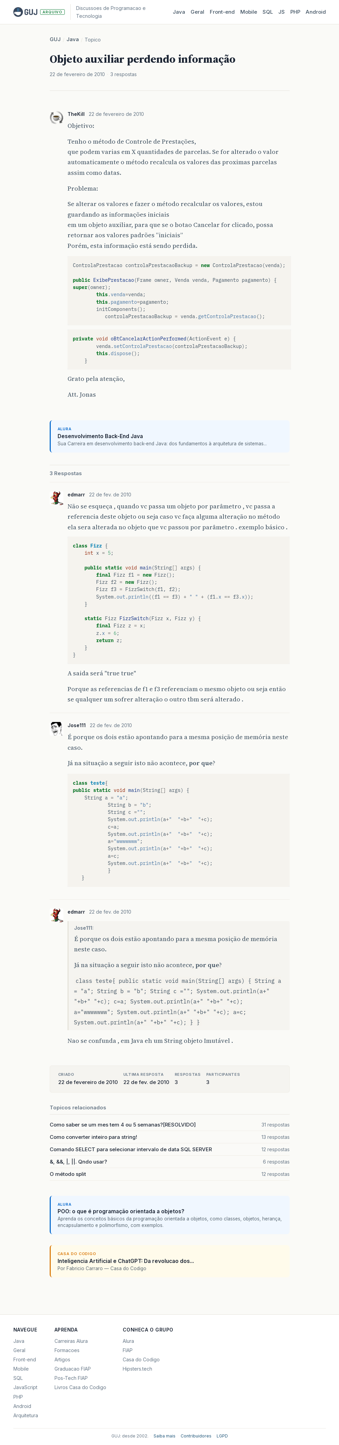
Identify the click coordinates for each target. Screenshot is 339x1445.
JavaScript (25, 1387)
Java (179, 12)
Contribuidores (196, 1435)
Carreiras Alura (71, 1341)
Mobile (248, 12)
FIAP (128, 1350)
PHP (295, 12)
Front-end (24, 1359)
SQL (268, 12)
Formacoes (67, 1350)
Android (316, 12)
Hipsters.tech (137, 1369)
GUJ (55, 39)
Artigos (62, 1359)
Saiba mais (164, 1435)
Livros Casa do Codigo (80, 1387)
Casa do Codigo (141, 1359)
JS (281, 12)
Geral (197, 12)
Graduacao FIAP (73, 1369)
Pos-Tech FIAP (71, 1378)
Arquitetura (25, 1415)
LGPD (222, 1435)
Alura (128, 1341)
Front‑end (222, 12)
